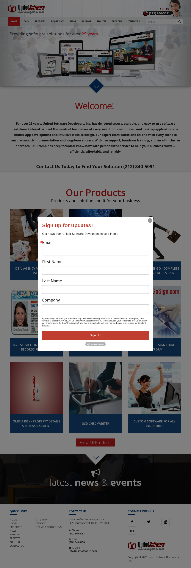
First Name (52, 262)
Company (51, 300)
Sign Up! (95, 335)
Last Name (52, 281)
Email (47, 242)
